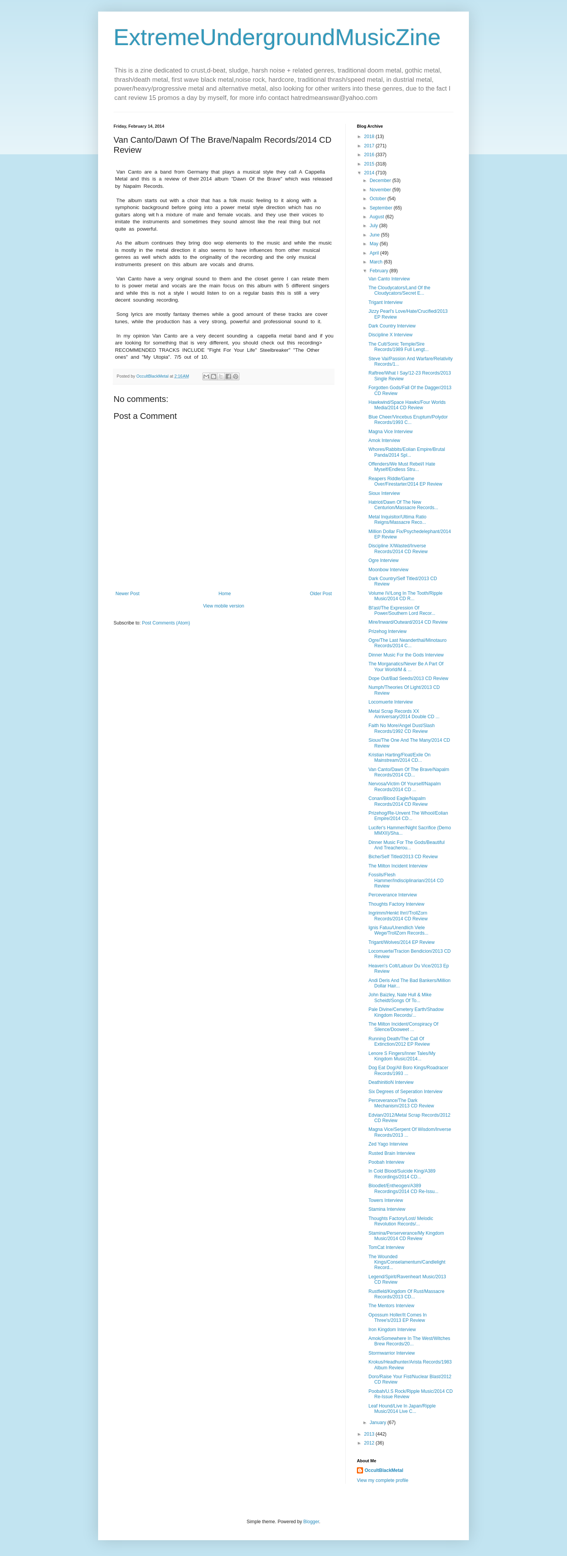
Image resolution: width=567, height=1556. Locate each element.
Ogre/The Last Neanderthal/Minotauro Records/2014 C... (407, 643)
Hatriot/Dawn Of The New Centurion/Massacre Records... (403, 505)
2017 (370, 146)
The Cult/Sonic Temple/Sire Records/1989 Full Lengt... (398, 346)
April (375, 253)
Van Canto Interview (389, 279)
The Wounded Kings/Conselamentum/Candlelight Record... (406, 1262)
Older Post (321, 593)
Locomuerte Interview (390, 702)
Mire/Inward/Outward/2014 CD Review (408, 622)
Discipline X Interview (390, 335)
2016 (370, 154)
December (381, 180)
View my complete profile (382, 1480)
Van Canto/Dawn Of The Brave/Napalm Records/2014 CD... (408, 772)
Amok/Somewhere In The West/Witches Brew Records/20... (409, 1341)
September (382, 208)
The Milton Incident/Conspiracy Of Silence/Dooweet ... (403, 1026)
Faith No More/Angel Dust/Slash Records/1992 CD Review (401, 728)
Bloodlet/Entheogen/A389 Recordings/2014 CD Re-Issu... (403, 1188)
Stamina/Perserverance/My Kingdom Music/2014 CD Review (406, 1235)
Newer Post (127, 593)
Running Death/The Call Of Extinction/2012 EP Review (399, 1041)
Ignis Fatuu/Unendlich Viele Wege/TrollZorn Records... (398, 930)
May (375, 243)
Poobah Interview (386, 1162)
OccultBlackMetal (384, 1470)
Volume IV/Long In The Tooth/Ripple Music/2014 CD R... (405, 596)
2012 (370, 1443)
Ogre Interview (383, 560)
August (377, 216)
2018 (370, 136)
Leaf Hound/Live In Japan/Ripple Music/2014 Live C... (402, 1408)
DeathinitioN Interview (391, 1082)
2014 (370, 173)
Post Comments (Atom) (166, 623)
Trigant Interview (385, 302)
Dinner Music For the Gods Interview (406, 655)
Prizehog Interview (387, 631)
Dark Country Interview (392, 326)
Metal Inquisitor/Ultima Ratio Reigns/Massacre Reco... (397, 519)
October (378, 198)
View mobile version (223, 606)
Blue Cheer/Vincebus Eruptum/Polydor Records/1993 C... (408, 419)
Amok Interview (384, 440)
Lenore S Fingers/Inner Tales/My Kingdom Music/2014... (401, 1056)
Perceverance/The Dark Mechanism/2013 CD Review (401, 1103)
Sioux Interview (384, 493)
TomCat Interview (386, 1247)
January (378, 1422)
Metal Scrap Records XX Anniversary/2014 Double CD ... (404, 714)
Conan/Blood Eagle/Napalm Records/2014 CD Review (398, 801)
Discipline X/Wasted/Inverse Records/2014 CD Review (398, 548)
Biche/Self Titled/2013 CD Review (403, 856)
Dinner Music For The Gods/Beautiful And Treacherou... (406, 845)
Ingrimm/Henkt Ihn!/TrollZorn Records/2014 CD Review (398, 915)
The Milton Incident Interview (398, 866)
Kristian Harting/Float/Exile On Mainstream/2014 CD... (399, 757)
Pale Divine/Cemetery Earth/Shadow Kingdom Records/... (406, 1012)
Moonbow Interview (388, 569)
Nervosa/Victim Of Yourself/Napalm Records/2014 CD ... (404, 786)
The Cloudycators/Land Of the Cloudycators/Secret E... (399, 290)
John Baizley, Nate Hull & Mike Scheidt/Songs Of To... (399, 997)
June (375, 235)
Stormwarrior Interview (391, 1353)
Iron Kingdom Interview (392, 1329)
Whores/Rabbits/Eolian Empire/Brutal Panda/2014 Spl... (406, 452)
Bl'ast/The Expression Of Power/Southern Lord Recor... (401, 610)
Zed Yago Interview (388, 1144)
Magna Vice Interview (390, 431)
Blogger (311, 1521)
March (377, 262)
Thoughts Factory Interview (396, 904)
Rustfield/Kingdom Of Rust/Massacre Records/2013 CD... (406, 1294)
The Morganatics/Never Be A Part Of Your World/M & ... (405, 666)
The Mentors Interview (391, 1305)
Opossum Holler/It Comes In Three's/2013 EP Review (397, 1317)
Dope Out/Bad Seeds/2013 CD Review (408, 678)
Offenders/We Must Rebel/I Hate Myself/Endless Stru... (401, 466)
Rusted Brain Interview (391, 1153)
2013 (370, 1434)
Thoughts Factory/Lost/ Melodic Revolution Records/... (400, 1221)
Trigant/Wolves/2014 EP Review (401, 942)
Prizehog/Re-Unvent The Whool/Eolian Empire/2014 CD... (408, 815)
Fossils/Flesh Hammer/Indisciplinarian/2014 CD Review (405, 880)
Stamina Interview (386, 1209)
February (379, 270)
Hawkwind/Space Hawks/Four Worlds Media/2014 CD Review (407, 405)
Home (225, 593)
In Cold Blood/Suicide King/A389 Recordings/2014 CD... (401, 1173)
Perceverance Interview (392, 895)
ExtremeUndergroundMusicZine (277, 37)
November (381, 189)
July (374, 225)
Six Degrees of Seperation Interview (405, 1091)
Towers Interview (385, 1200)
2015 (370, 164)
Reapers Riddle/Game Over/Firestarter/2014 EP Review (405, 481)
